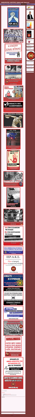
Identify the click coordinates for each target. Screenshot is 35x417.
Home (13, 413)
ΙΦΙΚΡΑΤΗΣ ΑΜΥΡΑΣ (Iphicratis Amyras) (15, 2)
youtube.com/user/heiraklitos (29, 66)
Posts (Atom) (14, 415)
